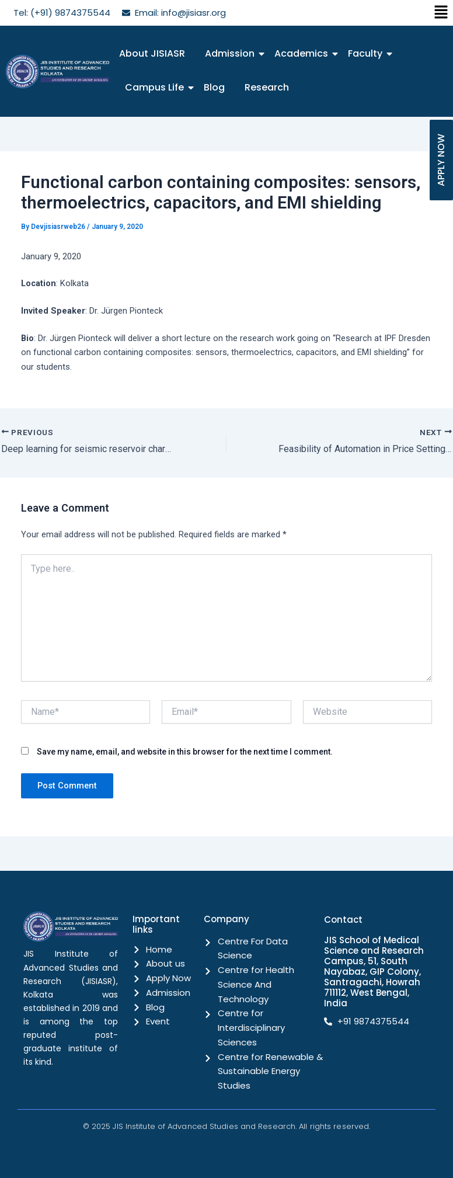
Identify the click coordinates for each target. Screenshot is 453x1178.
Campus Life (156, 87)
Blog (214, 87)
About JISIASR (152, 53)
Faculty (367, 53)
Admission (232, 53)
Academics (303, 53)
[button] (441, 13)
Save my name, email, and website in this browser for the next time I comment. (185, 751)
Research (267, 87)
